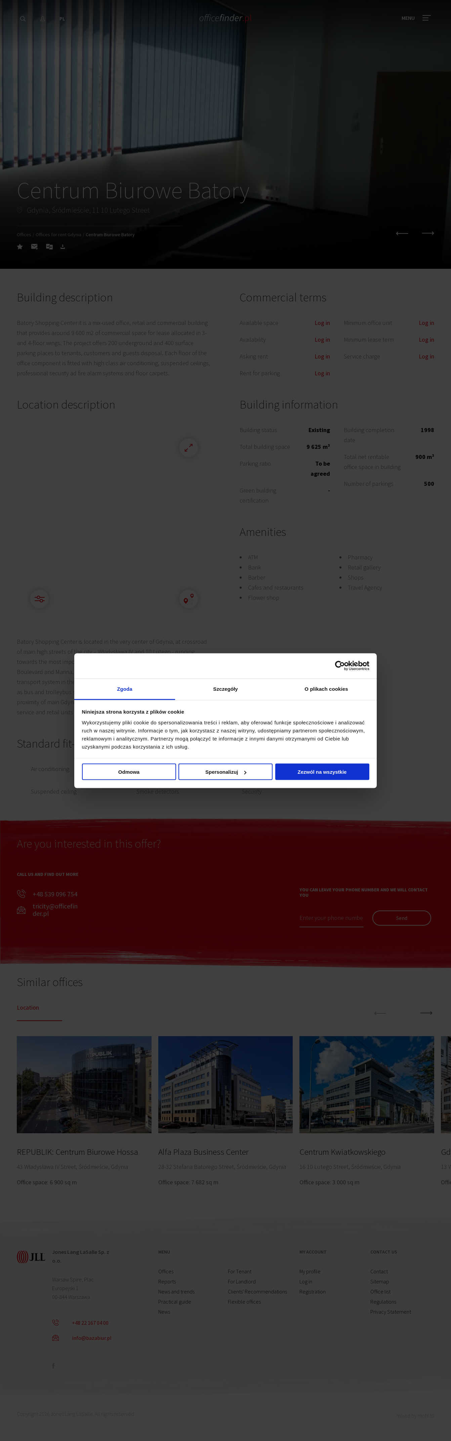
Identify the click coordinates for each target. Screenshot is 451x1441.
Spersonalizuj (225, 772)
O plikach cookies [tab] (326, 688)
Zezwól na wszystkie (322, 772)
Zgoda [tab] (124, 688)
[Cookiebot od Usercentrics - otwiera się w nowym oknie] (340, 666)
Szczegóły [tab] (225, 688)
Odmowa (128, 772)
